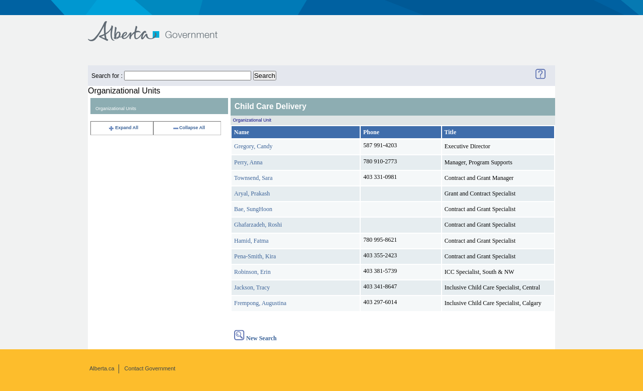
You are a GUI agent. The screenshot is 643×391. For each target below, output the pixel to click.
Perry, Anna (248, 162)
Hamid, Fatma (251, 240)
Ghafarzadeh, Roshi (258, 224)
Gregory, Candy (253, 146)
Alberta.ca (102, 368)
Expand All (123, 127)
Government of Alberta (161, 26)
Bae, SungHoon (253, 209)
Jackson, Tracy (252, 287)
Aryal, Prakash (252, 193)
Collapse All (188, 127)
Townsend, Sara (253, 177)
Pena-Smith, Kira (255, 256)
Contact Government (150, 368)
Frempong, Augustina (260, 303)
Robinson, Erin (252, 271)
